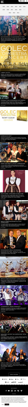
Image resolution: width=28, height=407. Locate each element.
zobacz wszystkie (14, 374)
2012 (14, 12)
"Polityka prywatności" (22, 402)
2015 (20, 9)
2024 (8, 6)
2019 (4, 9)
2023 (12, 6)
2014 (24, 9)
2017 (12, 9)
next (24, 1)
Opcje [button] (3, 404)
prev (20, 1)
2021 (20, 6)
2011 (18, 12)
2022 (16, 6)
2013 (10, 12)
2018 (8, 9)
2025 (4, 6)
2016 (16, 9)
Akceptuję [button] (6, 404)
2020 (24, 6)
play (22, 1)
